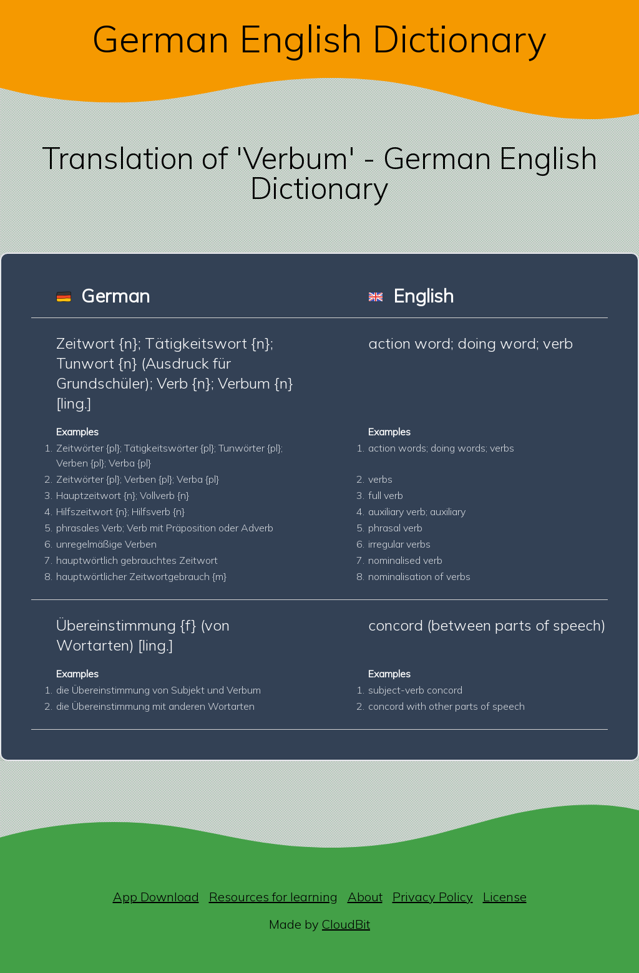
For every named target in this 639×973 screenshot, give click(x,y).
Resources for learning (273, 896)
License (505, 896)
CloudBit (346, 924)
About (365, 896)
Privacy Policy (433, 896)
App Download (156, 896)
